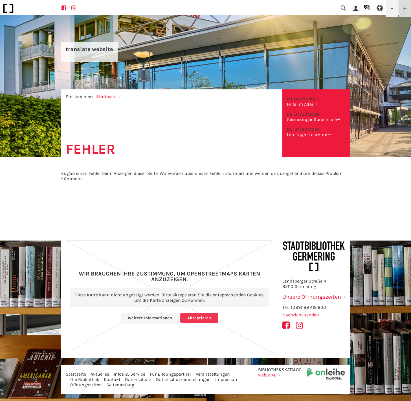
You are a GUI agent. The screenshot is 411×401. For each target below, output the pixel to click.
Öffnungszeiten (86, 384)
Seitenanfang (120, 384)
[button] (379, 8)
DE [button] (367, 6)
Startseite (106, 96)
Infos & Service (129, 374)
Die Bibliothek (84, 379)
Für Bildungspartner (170, 374)
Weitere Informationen (149, 317)
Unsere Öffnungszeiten (311, 297)
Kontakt (112, 379)
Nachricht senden (300, 315)
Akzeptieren (200, 317)
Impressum (227, 379)
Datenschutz (138, 379)
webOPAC (267, 375)
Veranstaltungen (213, 374)
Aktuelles (100, 374)
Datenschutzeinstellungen (183, 379)
